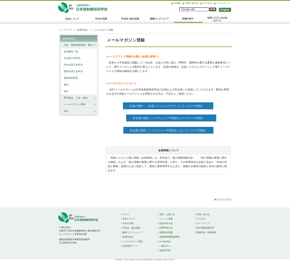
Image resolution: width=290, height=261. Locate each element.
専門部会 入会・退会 (76, 98)
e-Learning (164, 241)
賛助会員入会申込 (73, 71)
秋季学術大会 (166, 228)
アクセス (207, 3)
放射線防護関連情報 (169, 237)
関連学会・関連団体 (206, 232)
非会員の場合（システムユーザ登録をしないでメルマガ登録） (168, 130)
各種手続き (188, 20)
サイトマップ (223, 3)
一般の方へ (165, 246)
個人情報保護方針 (205, 228)
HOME (177, 3)
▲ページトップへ (223, 199)
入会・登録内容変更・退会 (78, 45)
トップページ (65, 30)
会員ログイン (217, 20)
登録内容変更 (71, 78)
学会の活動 (101, 20)
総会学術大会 (166, 223)
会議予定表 (165, 250)
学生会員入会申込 (73, 64)
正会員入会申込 (72, 58)
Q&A (66, 111)
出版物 (159, 20)
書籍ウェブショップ (132, 232)
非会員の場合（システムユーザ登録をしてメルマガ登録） (171, 118)
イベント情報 (166, 218)
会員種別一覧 (71, 51)
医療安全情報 (166, 232)
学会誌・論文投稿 (130, 20)
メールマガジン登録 (74, 104)
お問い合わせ (192, 3)
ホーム (125, 214)
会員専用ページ (130, 246)
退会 (66, 84)
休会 (66, 91)
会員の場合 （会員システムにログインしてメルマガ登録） (168, 105)
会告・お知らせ (167, 214)
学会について (72, 20)
